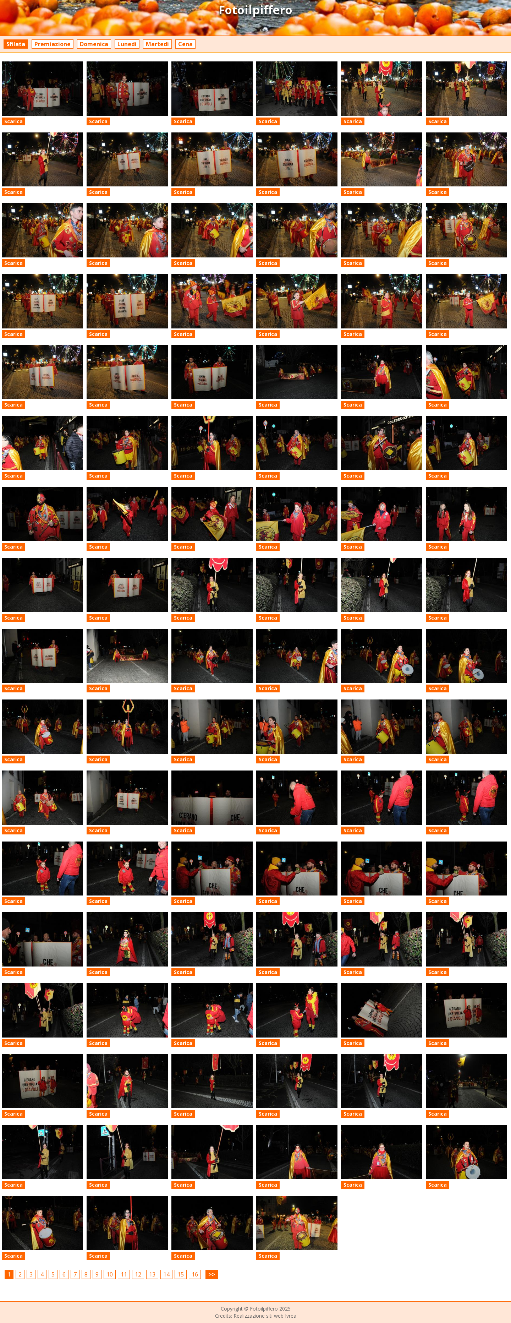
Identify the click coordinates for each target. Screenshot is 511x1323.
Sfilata (15, 44)
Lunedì (127, 44)
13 (152, 1274)
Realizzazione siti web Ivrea (264, 1315)
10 (109, 1274)
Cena (185, 44)
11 (124, 1274)
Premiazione (52, 44)
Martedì (157, 44)
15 (180, 1274)
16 (195, 1274)
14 (166, 1274)
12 (138, 1274)
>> (211, 1274)
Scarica (13, 121)
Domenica (94, 44)
